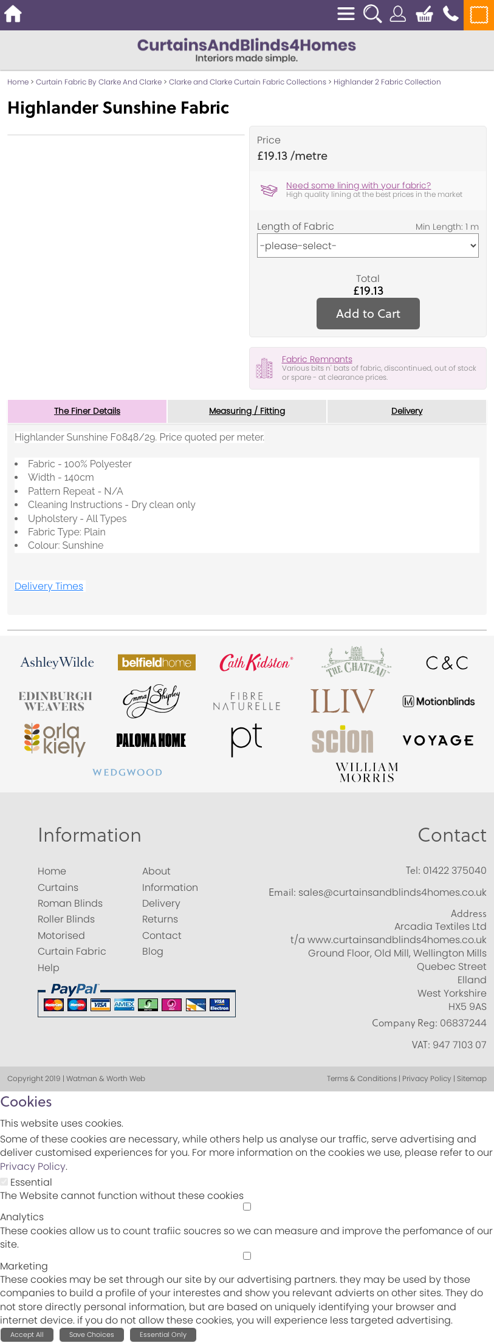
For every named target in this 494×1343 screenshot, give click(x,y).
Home (18, 82)
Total (368, 279)
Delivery (407, 411)
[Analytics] (247, 1207)
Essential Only (163, 1335)
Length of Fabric (295, 226)
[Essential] (4, 1182)
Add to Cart (368, 313)
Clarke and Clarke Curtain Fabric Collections (247, 82)
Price (269, 140)
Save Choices (91, 1335)
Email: (282, 892)
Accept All (27, 1335)
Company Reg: (404, 1023)
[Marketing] (247, 1256)
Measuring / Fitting (247, 411)
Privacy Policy (33, 1166)
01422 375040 (455, 871)
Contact (452, 835)
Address (469, 913)
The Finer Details (87, 411)
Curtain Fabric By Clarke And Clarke (99, 82)
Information (90, 835)
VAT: (421, 1044)
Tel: (413, 871)
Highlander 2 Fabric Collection (387, 82)
